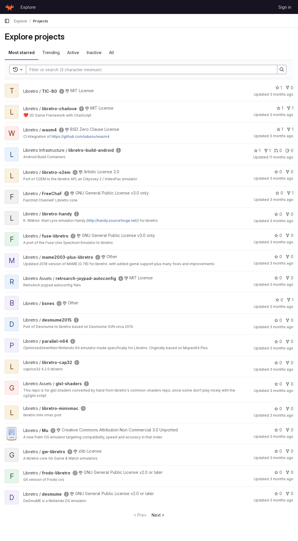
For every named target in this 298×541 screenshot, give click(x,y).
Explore (28, 7)
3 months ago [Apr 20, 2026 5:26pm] (281, 199)
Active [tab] (73, 52)
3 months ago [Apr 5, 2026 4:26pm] (281, 284)
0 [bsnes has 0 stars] (279, 299)
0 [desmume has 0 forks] (289, 493)
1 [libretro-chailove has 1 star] (279, 108)
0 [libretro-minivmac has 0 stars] (278, 408)
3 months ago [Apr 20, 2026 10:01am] (281, 115)
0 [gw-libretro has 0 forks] (289, 451)
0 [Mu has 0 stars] (278, 429)
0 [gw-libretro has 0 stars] (278, 451)
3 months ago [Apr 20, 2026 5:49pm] (281, 436)
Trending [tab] (51, 52)
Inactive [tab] (94, 52)
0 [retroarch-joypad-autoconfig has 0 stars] (278, 277)
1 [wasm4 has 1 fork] (290, 129)
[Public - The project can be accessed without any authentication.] (61, 91)
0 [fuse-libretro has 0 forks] (289, 235)
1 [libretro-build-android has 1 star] (257, 150)
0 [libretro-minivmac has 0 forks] (289, 408)
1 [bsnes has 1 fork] (290, 299)
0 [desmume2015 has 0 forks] (289, 320)
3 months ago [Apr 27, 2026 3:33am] (281, 136)
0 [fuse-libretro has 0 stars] (278, 235)
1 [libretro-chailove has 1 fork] (290, 108)
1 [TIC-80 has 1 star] (278, 87)
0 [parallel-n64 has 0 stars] (278, 341)
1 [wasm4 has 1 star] (279, 129)
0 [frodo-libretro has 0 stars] (278, 472)
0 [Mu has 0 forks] (289, 429)
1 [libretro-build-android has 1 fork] (267, 150)
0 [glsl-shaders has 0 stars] (278, 383)
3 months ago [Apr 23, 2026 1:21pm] (281, 390)
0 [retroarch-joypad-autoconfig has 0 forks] (289, 277)
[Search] (148, 69)
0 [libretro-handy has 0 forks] (289, 214)
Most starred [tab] (21, 52)
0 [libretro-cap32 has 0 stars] (278, 362)
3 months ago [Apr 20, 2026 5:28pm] (281, 327)
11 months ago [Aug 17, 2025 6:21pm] (281, 157)
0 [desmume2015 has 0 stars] (278, 320)
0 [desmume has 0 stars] (278, 493)
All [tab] (111, 52)
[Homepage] (9, 7)
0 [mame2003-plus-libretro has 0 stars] (278, 256)
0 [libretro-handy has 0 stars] (278, 214)
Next (158, 515)
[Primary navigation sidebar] (7, 21)
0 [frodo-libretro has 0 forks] (289, 472)
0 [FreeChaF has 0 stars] (279, 192)
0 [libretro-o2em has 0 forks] (289, 171)
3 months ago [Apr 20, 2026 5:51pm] (281, 178)
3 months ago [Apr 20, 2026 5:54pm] (281, 479)
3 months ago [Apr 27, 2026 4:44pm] (281, 94)
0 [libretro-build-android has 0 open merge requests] (278, 150)
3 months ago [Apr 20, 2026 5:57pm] (281, 306)
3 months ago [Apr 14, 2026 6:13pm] (281, 263)
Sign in (285, 7)
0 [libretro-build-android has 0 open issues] (289, 150)
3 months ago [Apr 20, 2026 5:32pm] (281, 221)
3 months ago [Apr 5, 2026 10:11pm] (281, 369)
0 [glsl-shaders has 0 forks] (289, 383)
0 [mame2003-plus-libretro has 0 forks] (289, 256)
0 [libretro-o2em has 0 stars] (278, 171)
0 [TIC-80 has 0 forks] (289, 87)
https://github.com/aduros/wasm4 (80, 136)
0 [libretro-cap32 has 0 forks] (289, 362)
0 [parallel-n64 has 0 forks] (289, 341)
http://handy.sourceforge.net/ (113, 220)
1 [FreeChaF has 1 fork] (290, 192)
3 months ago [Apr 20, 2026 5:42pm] (281, 415)
